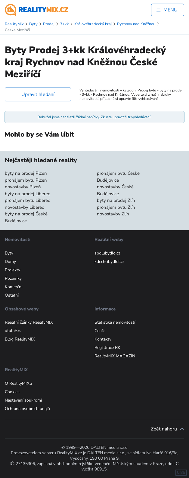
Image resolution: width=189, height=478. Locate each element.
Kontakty (102, 339)
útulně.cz (13, 331)
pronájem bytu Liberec (27, 200)
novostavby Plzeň (23, 187)
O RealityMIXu (18, 383)
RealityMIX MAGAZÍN (114, 356)
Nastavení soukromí (23, 400)
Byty (9, 253)
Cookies (12, 392)
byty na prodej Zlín (116, 200)
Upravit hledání (37, 94)
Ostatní (12, 295)
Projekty (12, 270)
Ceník (99, 331)
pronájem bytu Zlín (116, 207)
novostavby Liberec (24, 207)
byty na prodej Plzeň (26, 173)
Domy (10, 261)
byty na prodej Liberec (27, 194)
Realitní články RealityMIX (29, 322)
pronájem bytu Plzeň (26, 180)
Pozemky (13, 278)
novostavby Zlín (113, 214)
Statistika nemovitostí (114, 322)
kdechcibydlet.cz (109, 261)
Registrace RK (107, 347)
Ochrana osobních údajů (27, 409)
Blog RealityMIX (20, 339)
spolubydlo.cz (107, 253)
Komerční (13, 287)
